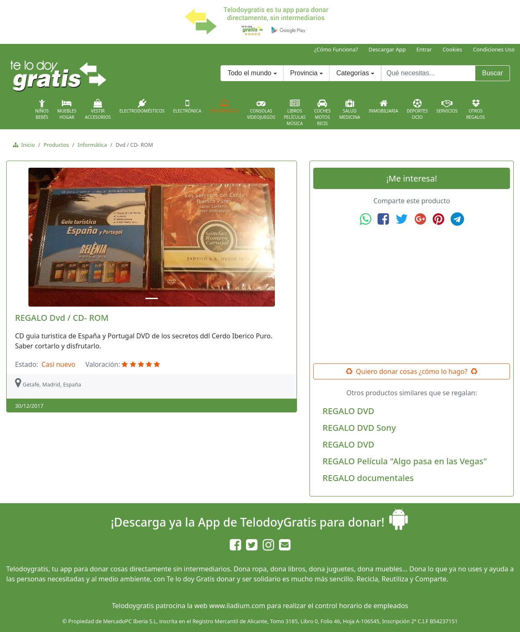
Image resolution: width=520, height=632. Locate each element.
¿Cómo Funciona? (336, 49)
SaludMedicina (349, 109)
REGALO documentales (367, 478)
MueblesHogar (66, 109)
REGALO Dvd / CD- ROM (62, 317)
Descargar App (387, 49)
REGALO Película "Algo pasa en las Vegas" (404, 461)
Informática (224, 106)
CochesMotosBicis (322, 112)
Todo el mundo (249, 73)
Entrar (424, 49)
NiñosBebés (42, 109)
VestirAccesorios (98, 109)
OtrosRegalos (475, 109)
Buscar (492, 73)
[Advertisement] (412, 294)
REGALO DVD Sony (359, 427)
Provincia (304, 73)
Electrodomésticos (142, 106)
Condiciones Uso (494, 49)
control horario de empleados (361, 605)
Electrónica (187, 106)
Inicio (26, 144)
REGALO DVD (348, 411)
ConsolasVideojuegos (261, 109)
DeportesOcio (417, 109)
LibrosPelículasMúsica (294, 112)
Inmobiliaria (383, 106)
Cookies (452, 49)
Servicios (447, 106)
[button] (31, 237)
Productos (56, 144)
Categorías (352, 73)
